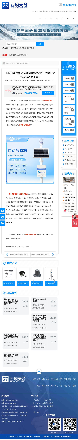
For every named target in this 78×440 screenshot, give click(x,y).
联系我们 (73, 14)
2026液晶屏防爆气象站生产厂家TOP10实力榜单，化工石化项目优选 (70, 145)
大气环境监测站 (36, 407)
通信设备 (36, 413)
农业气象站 (36, 404)
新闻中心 (45, 14)
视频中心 (62, 14)
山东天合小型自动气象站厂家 (19, 80)
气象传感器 (47, 401)
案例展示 (56, 14)
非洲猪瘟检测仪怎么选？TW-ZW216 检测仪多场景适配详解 (70, 164)
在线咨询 (48, 92)
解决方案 (51, 14)
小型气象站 (14, 48)
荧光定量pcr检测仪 (47, 408)
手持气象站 (30, 48)
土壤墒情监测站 (22, 55)
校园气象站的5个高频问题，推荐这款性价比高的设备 (70, 152)
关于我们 (68, 14)
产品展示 (39, 14)
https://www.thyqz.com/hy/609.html (21, 246)
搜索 (39, 44)
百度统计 (69, 383)
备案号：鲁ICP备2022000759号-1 (12, 422)
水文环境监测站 (47, 404)
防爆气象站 (22, 48)
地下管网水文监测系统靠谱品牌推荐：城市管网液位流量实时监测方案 (70, 149)
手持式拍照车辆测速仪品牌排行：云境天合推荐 (70, 156)
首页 (34, 11)
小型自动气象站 (47, 101)
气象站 (36, 401)
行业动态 (26, 63)
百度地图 (74, 383)
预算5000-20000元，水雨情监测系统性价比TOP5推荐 (70, 160)
